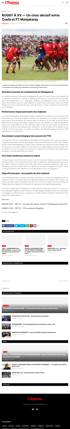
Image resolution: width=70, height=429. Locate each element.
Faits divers (49, 426)
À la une (11, 426)
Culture (57, 426)
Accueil (4, 11)
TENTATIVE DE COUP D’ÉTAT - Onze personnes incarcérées (30, 316)
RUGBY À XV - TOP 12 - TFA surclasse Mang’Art (23, 208)
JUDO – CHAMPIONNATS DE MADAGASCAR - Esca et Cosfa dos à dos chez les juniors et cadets (11, 251)
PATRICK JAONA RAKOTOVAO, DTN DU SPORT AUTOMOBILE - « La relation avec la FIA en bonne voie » (35, 251)
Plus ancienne (63, 281)
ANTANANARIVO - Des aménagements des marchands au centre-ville (33, 324)
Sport (9, 11)
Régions (41, 426)
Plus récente (6, 281)
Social (18, 426)
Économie (25, 426)
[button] (2, 2)
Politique (33, 426)
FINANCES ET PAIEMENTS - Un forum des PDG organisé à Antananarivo (34, 332)
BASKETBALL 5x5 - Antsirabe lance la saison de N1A (57, 249)
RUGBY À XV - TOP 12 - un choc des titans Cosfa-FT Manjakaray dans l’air (34, 204)
